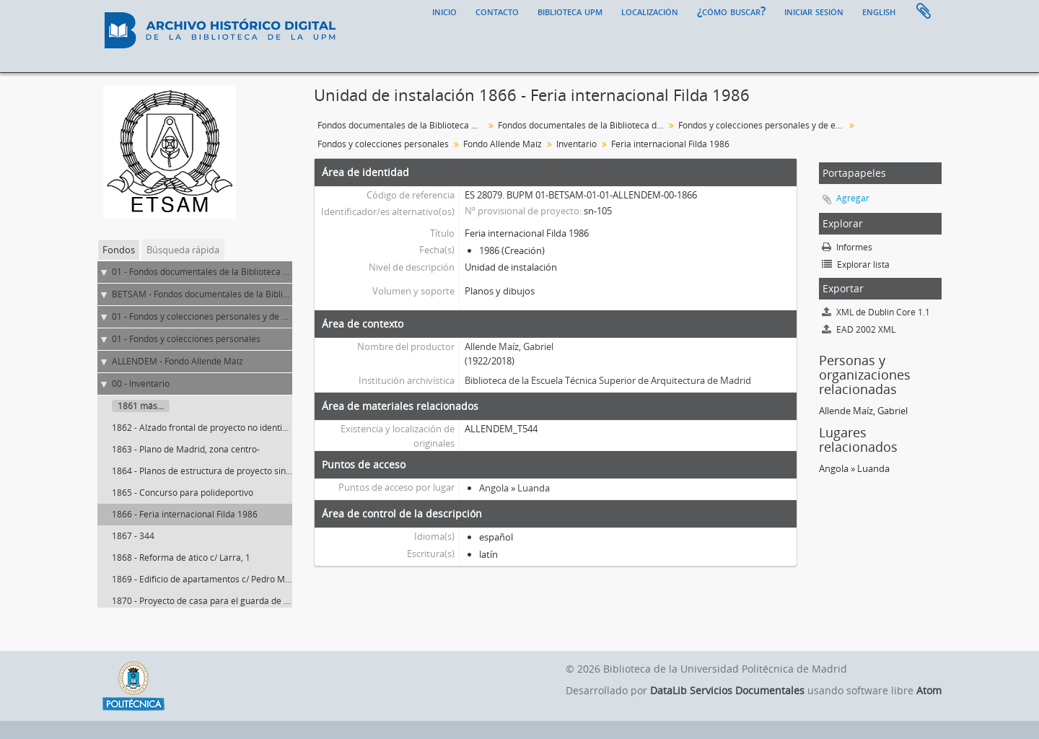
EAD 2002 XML (858, 329)
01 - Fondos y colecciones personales (186, 339)
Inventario (576, 144)
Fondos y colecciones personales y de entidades (763, 125)
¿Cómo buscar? (731, 11)
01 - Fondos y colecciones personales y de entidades (216, 316)
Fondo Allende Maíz (502, 144)
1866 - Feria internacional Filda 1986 (185, 514)
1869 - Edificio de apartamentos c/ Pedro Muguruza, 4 (220, 579)
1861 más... (141, 406)
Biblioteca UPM (570, 11)
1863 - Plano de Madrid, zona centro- (186, 449)
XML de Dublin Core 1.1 (876, 312)
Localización (649, 11)
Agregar (852, 198)
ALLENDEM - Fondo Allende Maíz (177, 361)
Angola (494, 487)
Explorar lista (856, 264)
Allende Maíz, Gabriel (509, 346)
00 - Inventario (141, 383)
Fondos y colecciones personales (383, 144)
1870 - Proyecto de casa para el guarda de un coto (212, 601)
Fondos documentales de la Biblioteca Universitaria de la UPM (402, 125)
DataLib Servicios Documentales (727, 690)
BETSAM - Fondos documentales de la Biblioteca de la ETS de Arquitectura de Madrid (282, 294)
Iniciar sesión (813, 11)
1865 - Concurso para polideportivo (182, 492)
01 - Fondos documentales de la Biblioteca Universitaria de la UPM (245, 272)
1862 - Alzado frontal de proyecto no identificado (209, 427)
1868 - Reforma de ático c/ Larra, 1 (181, 557)
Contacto (497, 11)
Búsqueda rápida (182, 249)
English (878, 11)
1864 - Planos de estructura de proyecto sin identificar (220, 471)
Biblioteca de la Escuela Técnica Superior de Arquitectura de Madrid (608, 380)
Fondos (118, 249)
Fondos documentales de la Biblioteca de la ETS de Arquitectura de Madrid (582, 125)
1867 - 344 (133, 536)
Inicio (444, 11)
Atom (929, 690)
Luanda (533, 487)
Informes (847, 247)
